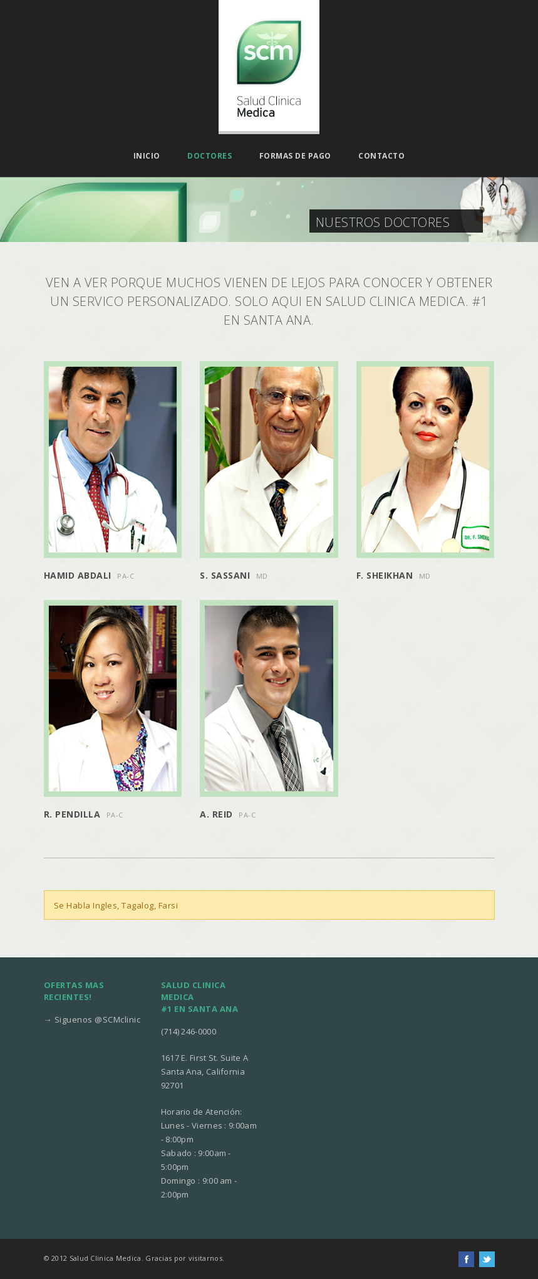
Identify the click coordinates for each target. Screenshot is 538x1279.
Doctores (209, 156)
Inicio (146, 156)
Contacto (381, 156)
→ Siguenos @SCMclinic (92, 1019)
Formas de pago (295, 156)
